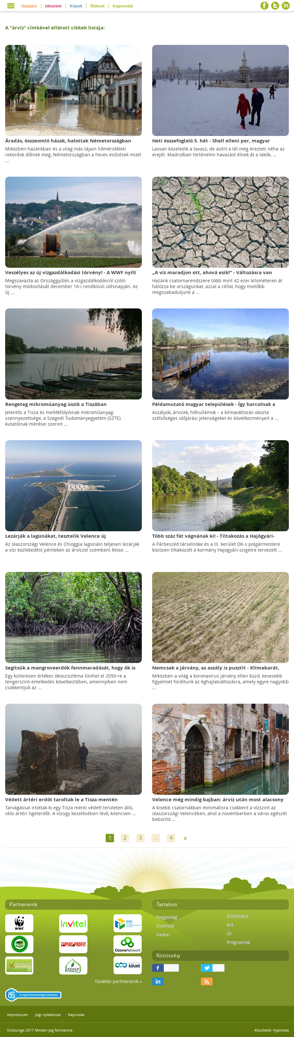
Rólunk (97, 6)
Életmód (165, 926)
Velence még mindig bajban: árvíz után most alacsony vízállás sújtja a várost (218, 802)
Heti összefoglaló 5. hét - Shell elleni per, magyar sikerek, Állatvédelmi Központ (211, 143)
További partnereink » (118, 981)
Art (230, 925)
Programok (238, 942)
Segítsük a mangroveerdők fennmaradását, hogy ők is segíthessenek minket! (70, 671)
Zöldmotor (238, 916)
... (156, 838)
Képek (76, 6)
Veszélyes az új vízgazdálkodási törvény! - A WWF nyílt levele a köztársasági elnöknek (70, 275)
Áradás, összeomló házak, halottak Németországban (68, 140)
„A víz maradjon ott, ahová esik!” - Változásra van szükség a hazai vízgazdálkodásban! (212, 275)
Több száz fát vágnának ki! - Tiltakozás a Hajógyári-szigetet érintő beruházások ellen (213, 539)
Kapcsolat (123, 6)
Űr (229, 933)
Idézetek (53, 6)
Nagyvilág (166, 917)
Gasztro (29, 6)
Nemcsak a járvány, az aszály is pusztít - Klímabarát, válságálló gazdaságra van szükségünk (215, 671)
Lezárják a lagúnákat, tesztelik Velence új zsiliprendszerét (55, 539)
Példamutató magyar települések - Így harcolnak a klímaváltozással (213, 407)
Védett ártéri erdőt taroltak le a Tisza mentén (61, 799)
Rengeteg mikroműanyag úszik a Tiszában (56, 404)
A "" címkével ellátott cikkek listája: (55, 27)
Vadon (163, 934)
